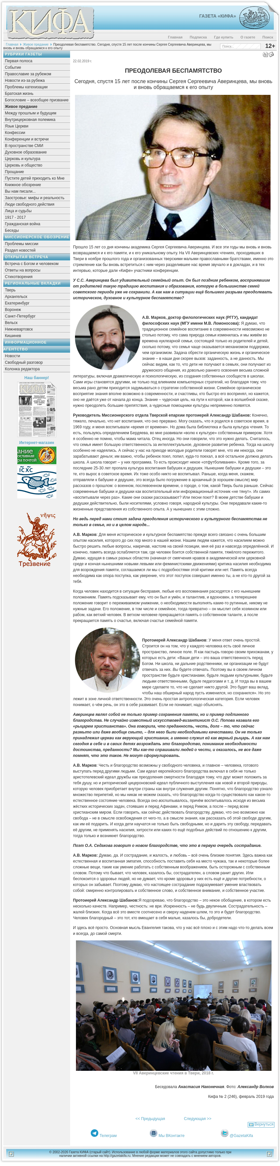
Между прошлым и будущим (30, 113)
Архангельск (16, 296)
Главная (175, 37)
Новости (12, 356)
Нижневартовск (19, 329)
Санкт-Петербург (20, 316)
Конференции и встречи (27, 139)
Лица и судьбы (18, 211)
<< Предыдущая (150, 1118)
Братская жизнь (19, 93)
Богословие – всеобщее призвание (36, 100)
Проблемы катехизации (26, 87)
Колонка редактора (22, 369)
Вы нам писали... (20, 191)
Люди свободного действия (29, 204)
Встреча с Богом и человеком (32, 263)
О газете (248, 37)
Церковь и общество (23, 165)
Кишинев (13, 335)
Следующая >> (197, 1118)
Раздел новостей (20, 250)
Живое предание (36, 44)
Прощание (14, 172)
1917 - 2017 (15, 217)
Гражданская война (22, 224)
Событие (13, 67)
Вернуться (264, 1124)
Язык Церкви (16, 126)
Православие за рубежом (28, 74)
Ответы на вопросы (22, 270)
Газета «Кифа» (217, 16)
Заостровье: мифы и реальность (35, 198)
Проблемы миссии (21, 244)
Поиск (267, 37)
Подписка (198, 37)
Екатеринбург (17, 303)
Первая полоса (18, 61)
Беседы (12, 230)
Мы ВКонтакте (172, 1135)
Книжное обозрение (23, 185)
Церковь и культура (22, 158)
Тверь (10, 290)
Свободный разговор (24, 362)
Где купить (223, 37)
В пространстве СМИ (24, 145)
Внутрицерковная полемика (30, 119)
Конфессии (15, 132)
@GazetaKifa (241, 1135)
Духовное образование (26, 152)
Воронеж (13, 309)
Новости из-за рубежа (25, 80)
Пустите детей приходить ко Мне (35, 178)
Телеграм (108, 1135)
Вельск (11, 322)
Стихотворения (19, 276)
